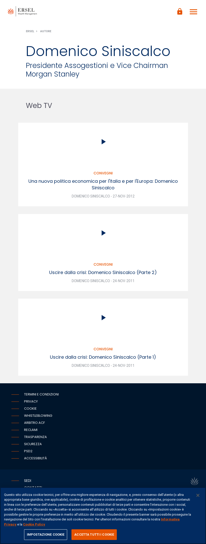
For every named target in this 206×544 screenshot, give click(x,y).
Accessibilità (35, 458)
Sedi (27, 480)
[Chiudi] (197, 495)
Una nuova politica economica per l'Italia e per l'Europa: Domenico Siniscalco (103, 184)
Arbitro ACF (34, 422)
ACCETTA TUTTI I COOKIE (94, 534)
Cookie (30, 408)
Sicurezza (33, 444)
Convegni (103, 173)
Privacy (31, 401)
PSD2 (28, 451)
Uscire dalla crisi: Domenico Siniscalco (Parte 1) (103, 357)
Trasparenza (35, 436)
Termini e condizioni (41, 394)
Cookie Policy (34, 524)
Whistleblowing (38, 415)
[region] (103, 515)
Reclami (31, 429)
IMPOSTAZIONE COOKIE (45, 534)
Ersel (30, 31)
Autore (45, 31)
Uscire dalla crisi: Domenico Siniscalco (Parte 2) (103, 272)
